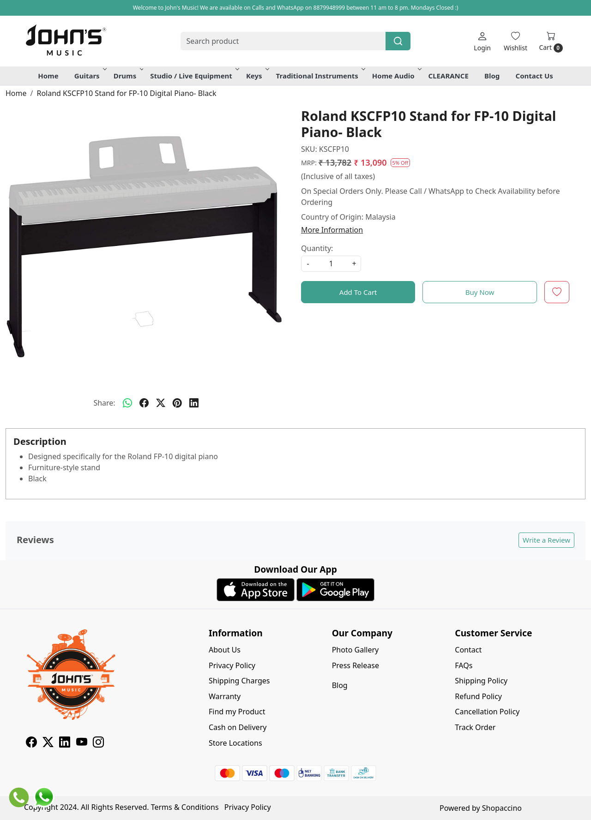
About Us (225, 650)
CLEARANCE (448, 75)
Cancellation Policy (487, 711)
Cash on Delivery (237, 727)
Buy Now (480, 292)
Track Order (475, 727)
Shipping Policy (481, 681)
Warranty (225, 696)
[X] (48, 743)
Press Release (355, 665)
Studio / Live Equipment (194, 75)
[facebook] (144, 402)
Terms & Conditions (185, 807)
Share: (104, 403)
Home (48, 75)
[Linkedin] (64, 743)
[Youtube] (81, 743)
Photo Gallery (355, 650)
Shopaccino (502, 808)
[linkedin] (194, 402)
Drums (128, 75)
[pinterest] (177, 402)
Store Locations (235, 743)
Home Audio (396, 75)
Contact (468, 650)
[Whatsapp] (127, 402)
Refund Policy (478, 696)
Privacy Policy (232, 665)
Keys (257, 75)
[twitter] (160, 402)
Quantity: (317, 248)
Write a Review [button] (546, 540)
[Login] (482, 41)
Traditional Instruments (320, 75)
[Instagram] (98, 743)
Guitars (89, 75)
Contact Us (534, 75)
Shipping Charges (239, 681)
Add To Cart (358, 292)
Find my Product (237, 711)
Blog (492, 75)
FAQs (463, 665)
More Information (332, 230)
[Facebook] (31, 743)
